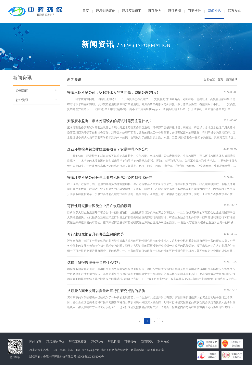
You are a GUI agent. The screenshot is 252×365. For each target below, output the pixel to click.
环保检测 (114, 341)
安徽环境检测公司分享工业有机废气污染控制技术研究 (109, 178)
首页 (220, 79)
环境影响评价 (55, 341)
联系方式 (163, 341)
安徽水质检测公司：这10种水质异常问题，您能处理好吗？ (113, 93)
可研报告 (130, 341)
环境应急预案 (78, 341)
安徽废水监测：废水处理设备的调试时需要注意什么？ (109, 121)
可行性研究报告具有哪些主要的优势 (95, 234)
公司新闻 (22, 90)
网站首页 (35, 341)
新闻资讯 (231, 79)
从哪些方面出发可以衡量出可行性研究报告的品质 (106, 291)
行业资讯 (22, 100)
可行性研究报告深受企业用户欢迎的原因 (99, 206)
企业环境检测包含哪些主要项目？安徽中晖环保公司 (108, 149)
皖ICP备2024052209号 (91, 356)
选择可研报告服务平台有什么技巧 (93, 263)
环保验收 (97, 341)
